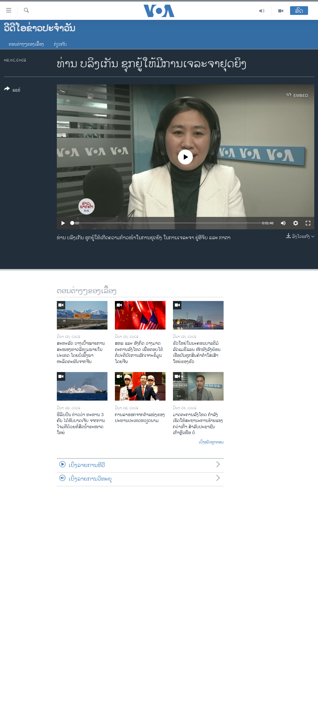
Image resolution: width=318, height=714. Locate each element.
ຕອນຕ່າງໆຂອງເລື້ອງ (26, 44)
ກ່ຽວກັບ (60, 44)
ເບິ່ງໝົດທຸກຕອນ (211, 442)
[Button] (12, 90)
